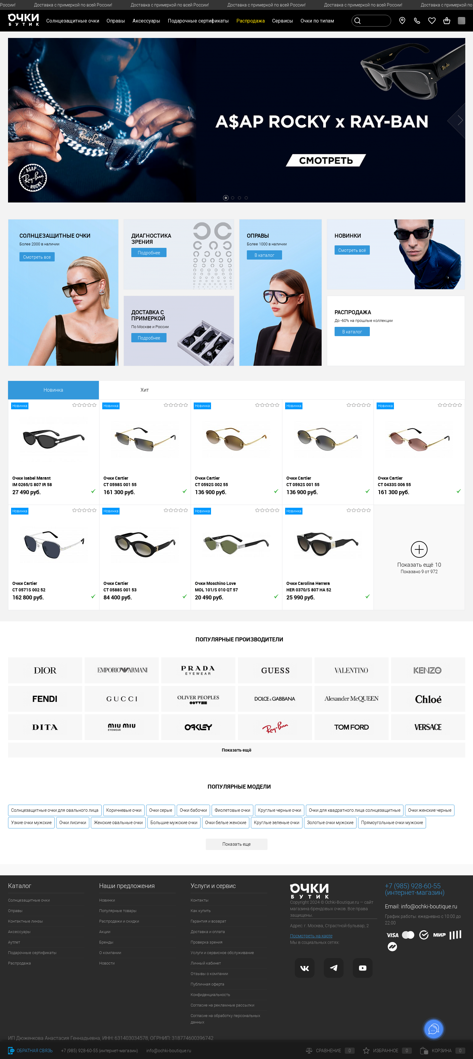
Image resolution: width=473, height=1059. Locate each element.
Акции (104, 931)
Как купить (201, 910)
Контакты (200, 900)
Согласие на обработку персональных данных (225, 1018)
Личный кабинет (206, 963)
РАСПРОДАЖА (353, 312)
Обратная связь (30, 1050)
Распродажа (19, 963)
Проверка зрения (206, 942)
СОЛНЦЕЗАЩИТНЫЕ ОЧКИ (55, 235)
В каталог (264, 255)
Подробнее (149, 252)
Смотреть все (37, 257)
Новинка (53, 390)
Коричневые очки (123, 810)
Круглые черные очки (279, 810)
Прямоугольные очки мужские (392, 822)
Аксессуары (19, 931)
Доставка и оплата (208, 931)
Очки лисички (72, 822)
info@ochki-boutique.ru (429, 906)
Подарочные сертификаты (198, 21)
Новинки (107, 900)
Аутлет (14, 942)
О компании (110, 952)
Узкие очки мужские (31, 822)
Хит (145, 390)
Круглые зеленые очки (276, 822)
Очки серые (160, 810)
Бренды (106, 942)
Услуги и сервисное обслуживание (222, 952)
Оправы (15, 910)
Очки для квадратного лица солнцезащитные (354, 810)
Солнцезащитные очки (29, 900)
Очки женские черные (429, 810)
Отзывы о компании (209, 973)
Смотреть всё (352, 250)
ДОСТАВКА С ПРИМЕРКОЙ (148, 315)
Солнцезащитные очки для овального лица (55, 810)
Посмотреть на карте (311, 935)
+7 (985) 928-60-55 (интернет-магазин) (99, 1050)
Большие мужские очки (173, 822)
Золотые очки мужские (330, 822)
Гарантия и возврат (208, 921)
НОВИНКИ (348, 235)
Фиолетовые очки (232, 810)
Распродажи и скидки (119, 921)
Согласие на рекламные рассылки (222, 1005)
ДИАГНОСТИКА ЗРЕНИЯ (151, 238)
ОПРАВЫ (258, 235)
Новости (107, 963)
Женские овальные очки (118, 822)
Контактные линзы (25, 921)
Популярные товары (118, 910)
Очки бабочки (193, 810)
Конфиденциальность (210, 994)
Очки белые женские (225, 822)
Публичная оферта (207, 984)
